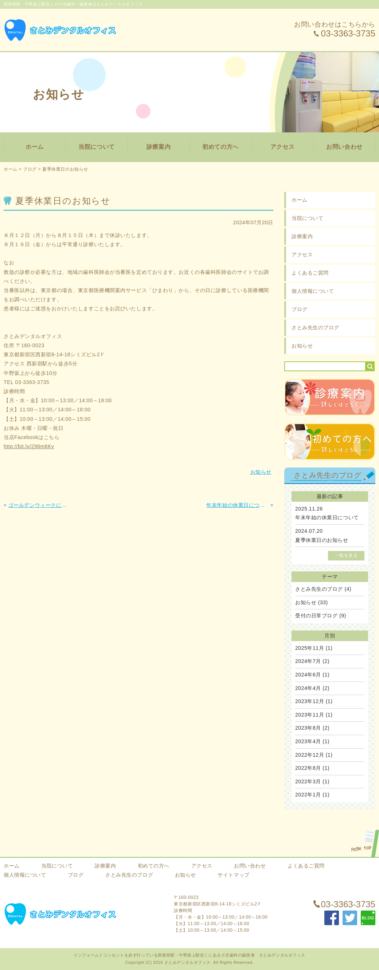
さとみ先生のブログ (315, 327)
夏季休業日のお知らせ (65, 169)
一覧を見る (346, 555)
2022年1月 (308, 795)
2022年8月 (308, 768)
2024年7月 (308, 661)
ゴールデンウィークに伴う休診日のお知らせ (39, 505)
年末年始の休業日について (327, 517)
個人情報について (313, 291)
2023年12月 (309, 701)
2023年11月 (309, 715)
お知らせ (302, 346)
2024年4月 (308, 688)
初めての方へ (220, 147)
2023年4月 (308, 741)
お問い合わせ (344, 147)
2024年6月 (308, 675)
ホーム (35, 147)
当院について (96, 147)
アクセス (282, 147)
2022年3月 (308, 781)
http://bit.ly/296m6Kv (29, 446)
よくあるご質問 (310, 273)
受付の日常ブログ (316, 615)
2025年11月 (309, 648)
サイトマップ (233, 875)
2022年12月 (309, 755)
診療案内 (158, 147)
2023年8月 (308, 728)
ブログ (30, 169)
